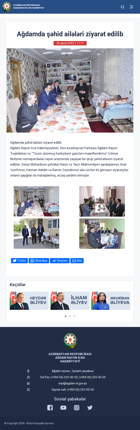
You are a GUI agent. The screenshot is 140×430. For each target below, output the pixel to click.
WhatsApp (41, 260)
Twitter (22, 260)
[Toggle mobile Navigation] (131, 6)
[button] (65, 316)
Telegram (62, 260)
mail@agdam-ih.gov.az (73, 383)
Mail (79, 260)
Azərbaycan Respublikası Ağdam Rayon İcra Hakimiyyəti (28, 6)
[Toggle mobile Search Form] (122, 6)
